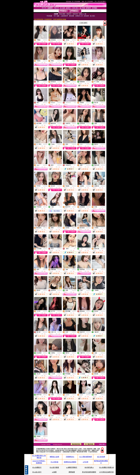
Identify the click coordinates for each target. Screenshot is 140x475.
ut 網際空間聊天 (71, 467)
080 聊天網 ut (89, 467)
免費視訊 (45, 40)
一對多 (74, 102)
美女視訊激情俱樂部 (89, 472)
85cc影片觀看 (54, 467)
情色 (52, 444)
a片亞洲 (85, 462)
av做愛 (54, 472)
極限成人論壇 (54, 457)
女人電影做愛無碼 (85, 457)
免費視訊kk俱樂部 (70, 462)
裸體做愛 (72, 472)
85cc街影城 (54, 462)
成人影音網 (101, 457)
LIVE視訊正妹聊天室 (106, 472)
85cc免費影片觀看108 (106, 467)
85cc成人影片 (37, 472)
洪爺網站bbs (70, 457)
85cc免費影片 (37, 467)
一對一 (74, 165)
